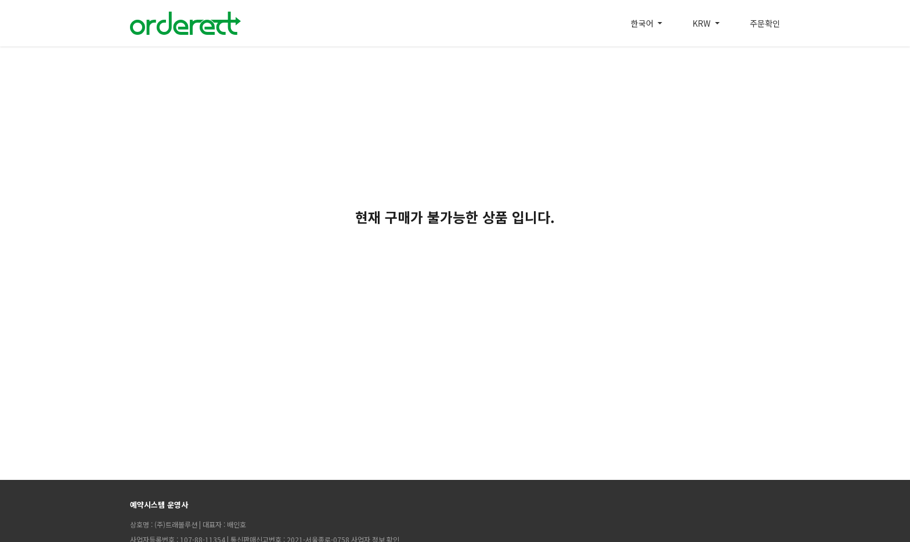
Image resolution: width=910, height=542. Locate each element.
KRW (702, 23)
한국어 (643, 23)
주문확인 (765, 23)
